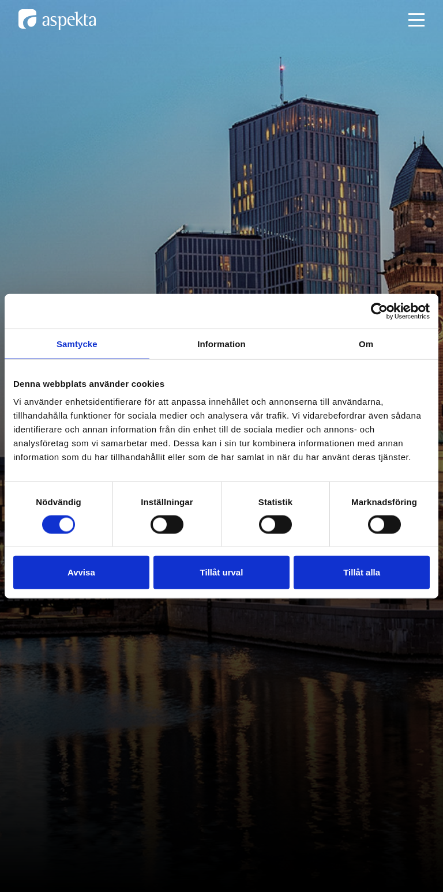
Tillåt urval (221, 572)
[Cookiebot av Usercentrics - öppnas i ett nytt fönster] (379, 310)
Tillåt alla (361, 572)
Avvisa (81, 572)
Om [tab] (366, 343)
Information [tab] (221, 343)
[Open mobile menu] (416, 20)
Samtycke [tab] (77, 343)
